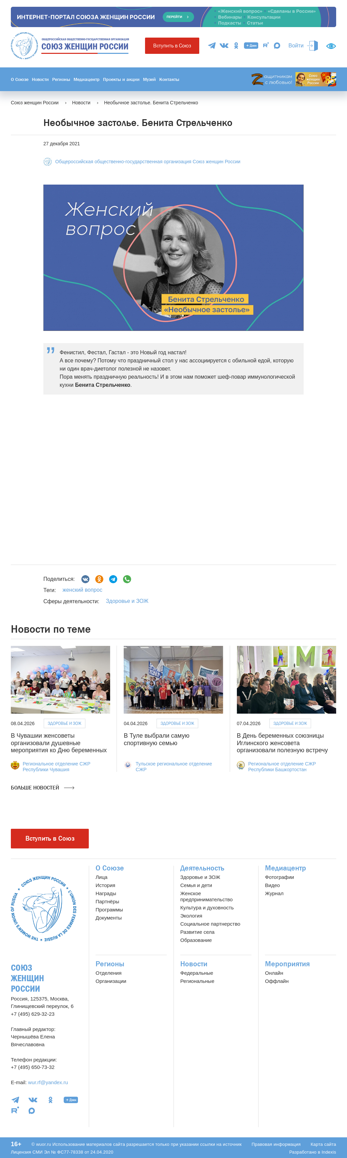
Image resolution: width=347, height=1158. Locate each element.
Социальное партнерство (210, 924)
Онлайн (274, 973)
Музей (149, 79)
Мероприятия (287, 964)
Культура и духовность (207, 907)
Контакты (169, 79)
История (105, 885)
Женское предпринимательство (206, 896)
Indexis (329, 1152)
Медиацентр (87, 79)
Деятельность (202, 868)
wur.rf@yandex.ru (48, 1082)
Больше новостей (42, 788)
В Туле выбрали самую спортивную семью (156, 739)
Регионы (61, 79)
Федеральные (196, 973)
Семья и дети (196, 885)
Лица (101, 877)
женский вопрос (82, 590)
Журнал (274, 893)
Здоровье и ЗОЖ (127, 601)
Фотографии (279, 877)
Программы (109, 909)
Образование (196, 940)
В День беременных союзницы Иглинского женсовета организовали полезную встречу (282, 743)
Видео (272, 885)
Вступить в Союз (172, 45)
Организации (111, 981)
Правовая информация (276, 1144)
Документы (109, 918)
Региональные (197, 981)
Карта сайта (323, 1144)
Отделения (109, 973)
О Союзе (19, 79)
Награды (106, 893)
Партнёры (107, 901)
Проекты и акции (121, 79)
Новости (40, 79)
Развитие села (197, 932)
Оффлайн (277, 981)
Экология (191, 916)
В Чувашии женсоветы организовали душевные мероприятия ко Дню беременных (59, 743)
